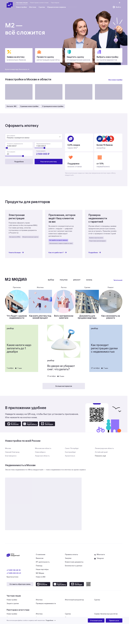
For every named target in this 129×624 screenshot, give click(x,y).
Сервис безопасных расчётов (105, 615)
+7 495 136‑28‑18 (13, 571)
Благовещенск (10, 457)
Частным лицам (22, 3)
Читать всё (117, 281)
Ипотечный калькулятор (74, 601)
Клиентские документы (74, 563)
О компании (40, 556)
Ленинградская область (104, 450)
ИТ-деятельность (43, 563)
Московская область (43, 450)
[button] (47, 620)
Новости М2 (40, 578)
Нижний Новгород (12, 453)
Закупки (68, 559)
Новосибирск (40, 453)
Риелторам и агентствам (39, 3)
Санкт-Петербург (72, 450)
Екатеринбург (70, 453)
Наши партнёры (42, 571)
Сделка (97, 601)
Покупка (63, 281)
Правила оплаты (71, 556)
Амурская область (42, 457)
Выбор (51, 281)
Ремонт (76, 281)
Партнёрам (55, 3)
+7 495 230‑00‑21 (14, 574)
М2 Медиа (40, 574)
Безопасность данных (73, 567)
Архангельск (70, 457)
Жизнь (89, 281)
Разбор (10, 329)
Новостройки (12, 601)
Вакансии (39, 559)
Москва (8, 450)
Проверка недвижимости (46, 605)
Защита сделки (13, 605)
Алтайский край (101, 453)
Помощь (39, 567)
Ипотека (39, 601)
